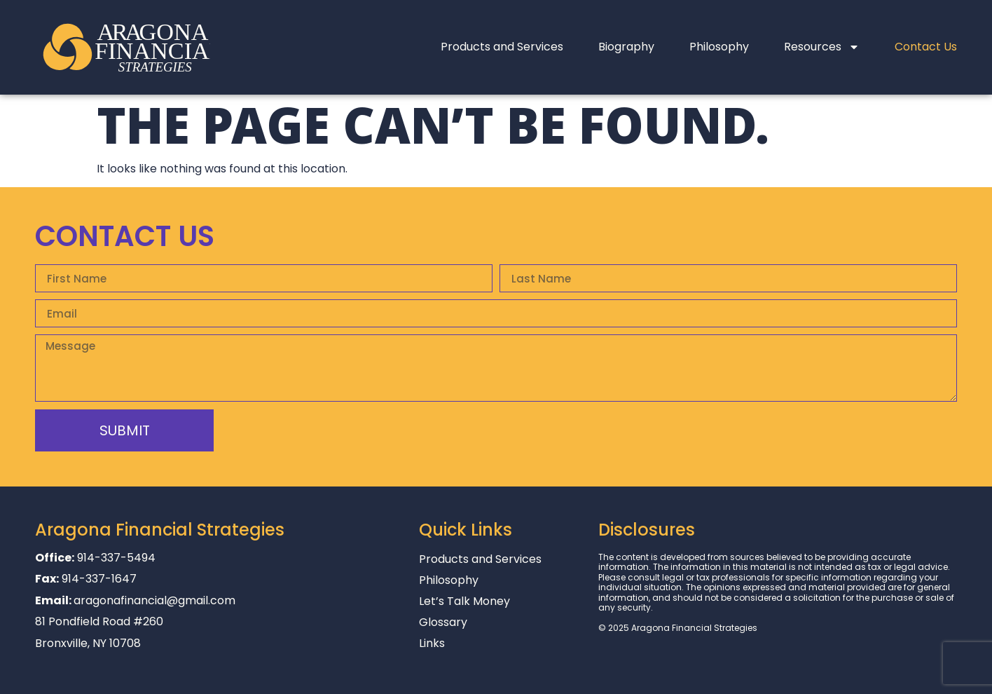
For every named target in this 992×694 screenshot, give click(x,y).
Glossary (443, 622)
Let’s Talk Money (464, 601)
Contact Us (926, 47)
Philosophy (719, 47)
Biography (626, 47)
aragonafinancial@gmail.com (154, 600)
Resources (822, 47)
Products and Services (502, 47)
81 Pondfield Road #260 (99, 621)
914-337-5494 (116, 558)
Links (432, 644)
